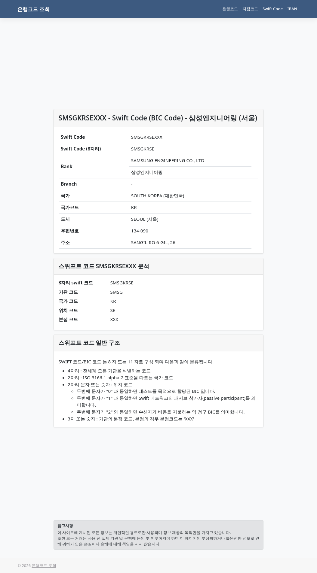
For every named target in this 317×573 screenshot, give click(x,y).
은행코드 (230, 8)
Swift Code (273, 8)
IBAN (292, 8)
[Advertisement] (158, 65)
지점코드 (250, 8)
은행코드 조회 (33, 9)
